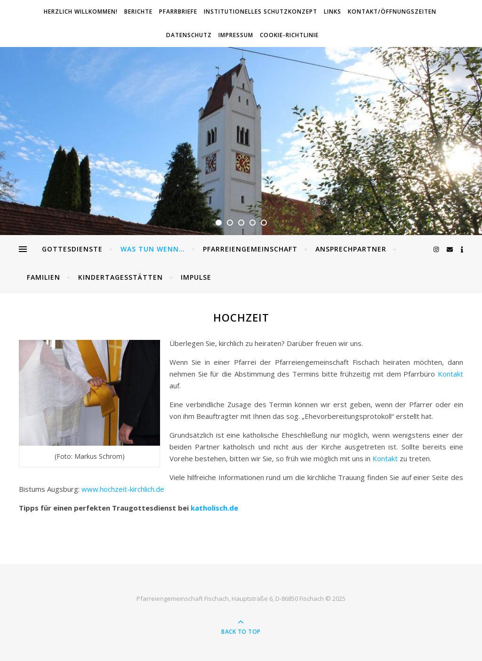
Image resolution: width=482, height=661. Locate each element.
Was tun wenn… (152, 248)
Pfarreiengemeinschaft (250, 248)
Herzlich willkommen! (81, 12)
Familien (43, 277)
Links (332, 12)
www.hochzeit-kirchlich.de (122, 489)
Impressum (235, 35)
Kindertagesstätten (120, 277)
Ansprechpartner (350, 248)
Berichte (138, 12)
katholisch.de (214, 507)
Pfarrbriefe (178, 12)
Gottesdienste (72, 248)
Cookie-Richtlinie (289, 35)
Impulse (196, 277)
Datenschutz (189, 35)
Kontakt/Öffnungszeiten (392, 12)
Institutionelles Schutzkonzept (260, 12)
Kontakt (450, 373)
